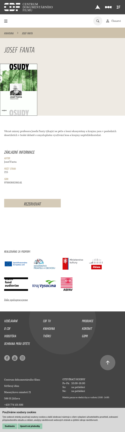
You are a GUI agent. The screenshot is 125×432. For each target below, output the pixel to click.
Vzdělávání (11, 320)
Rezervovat (32, 203)
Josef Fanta (10, 161)
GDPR (85, 335)
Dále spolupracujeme (16, 299)
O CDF (7, 328)
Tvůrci (47, 335)
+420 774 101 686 (13, 404)
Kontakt (87, 328)
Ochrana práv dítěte (17, 343)
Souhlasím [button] (10, 426)
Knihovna (9, 32)
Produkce (87, 320)
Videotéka (10, 335)
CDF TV (47, 320)
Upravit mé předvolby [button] (30, 426)
